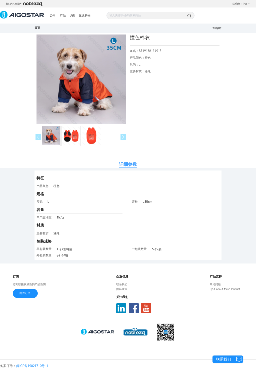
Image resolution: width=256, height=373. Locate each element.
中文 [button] (246, 3)
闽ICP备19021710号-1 (32, 366)
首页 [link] (37, 28)
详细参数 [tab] (128, 164)
